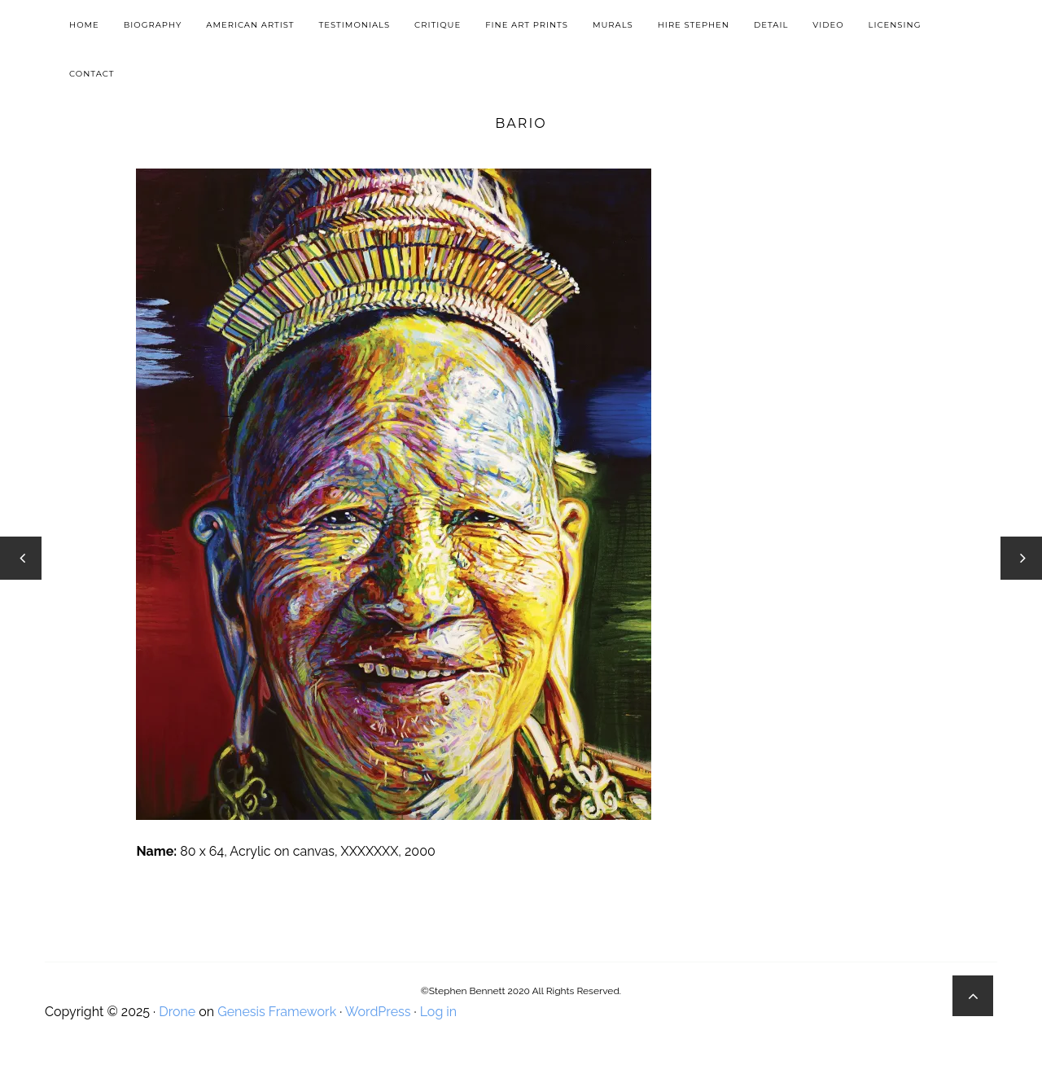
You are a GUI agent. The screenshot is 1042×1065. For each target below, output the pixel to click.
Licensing (895, 25)
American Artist (250, 25)
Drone (177, 1011)
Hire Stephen (693, 25)
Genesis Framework (276, 1011)
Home (84, 25)
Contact (91, 73)
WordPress (378, 1011)
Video (827, 25)
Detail (771, 25)
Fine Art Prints (526, 25)
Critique (437, 25)
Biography (153, 25)
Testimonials (354, 25)
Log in (438, 1011)
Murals (613, 25)
